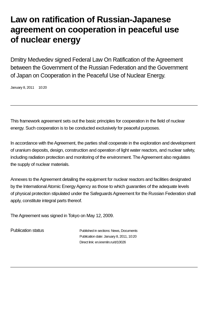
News (115, 231)
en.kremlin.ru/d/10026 (110, 242)
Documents (129, 231)
